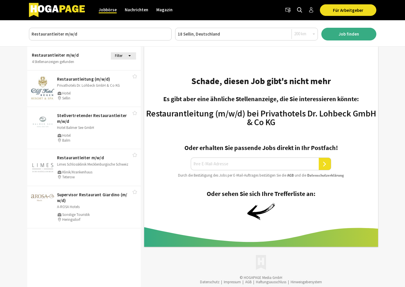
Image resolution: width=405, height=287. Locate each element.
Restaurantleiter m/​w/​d (80, 157)
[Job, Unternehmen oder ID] (100, 34)
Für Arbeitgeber (348, 10)
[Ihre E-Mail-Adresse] (255, 164)
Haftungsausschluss (271, 281)
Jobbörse (108, 9)
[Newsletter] (288, 10)
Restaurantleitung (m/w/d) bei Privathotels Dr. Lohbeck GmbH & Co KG (261, 117)
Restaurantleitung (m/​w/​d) (83, 79)
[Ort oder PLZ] (246, 34)
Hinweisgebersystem (306, 281)
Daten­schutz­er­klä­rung (325, 175)
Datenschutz (209, 281)
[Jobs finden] (299, 10)
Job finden (349, 34)
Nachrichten (136, 9)
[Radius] (305, 34)
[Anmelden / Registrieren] (311, 10)
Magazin (164, 9)
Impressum (232, 281)
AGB (290, 175)
